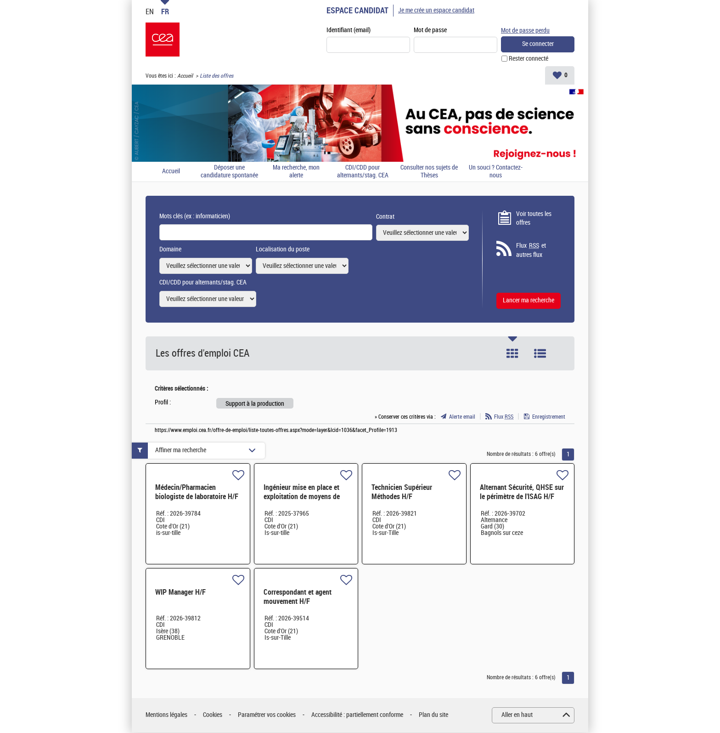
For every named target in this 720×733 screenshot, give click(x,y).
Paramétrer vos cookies (267, 715)
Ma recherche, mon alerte (296, 172)
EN (150, 11)
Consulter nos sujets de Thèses (429, 172)
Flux (503, 417)
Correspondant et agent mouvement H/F (298, 597)
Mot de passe (430, 30)
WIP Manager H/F (180, 592)
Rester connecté (528, 59)
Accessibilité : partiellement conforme (357, 715)
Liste (540, 354)
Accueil (185, 76)
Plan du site (433, 715)
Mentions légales (166, 715)
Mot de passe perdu (525, 30)
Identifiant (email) (348, 30)
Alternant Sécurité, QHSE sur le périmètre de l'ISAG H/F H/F (522, 497)
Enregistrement (548, 417)
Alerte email (462, 417)
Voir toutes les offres (533, 218)
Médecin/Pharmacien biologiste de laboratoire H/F (196, 492)
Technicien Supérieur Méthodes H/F (401, 492)
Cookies (212, 715)
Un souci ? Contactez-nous (496, 172)
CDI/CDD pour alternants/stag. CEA (362, 172)
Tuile (512, 354)
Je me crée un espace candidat (436, 10)
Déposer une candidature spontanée (229, 172)
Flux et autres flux (531, 250)
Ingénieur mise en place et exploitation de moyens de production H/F (302, 497)
